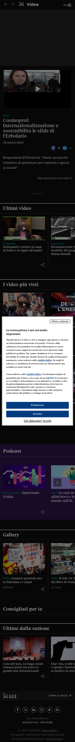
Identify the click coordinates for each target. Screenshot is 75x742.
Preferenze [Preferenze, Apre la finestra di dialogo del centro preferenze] (37, 405)
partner (50, 378)
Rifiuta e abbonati (60, 321)
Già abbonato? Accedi (37, 420)
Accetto (37, 414)
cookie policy (44, 360)
